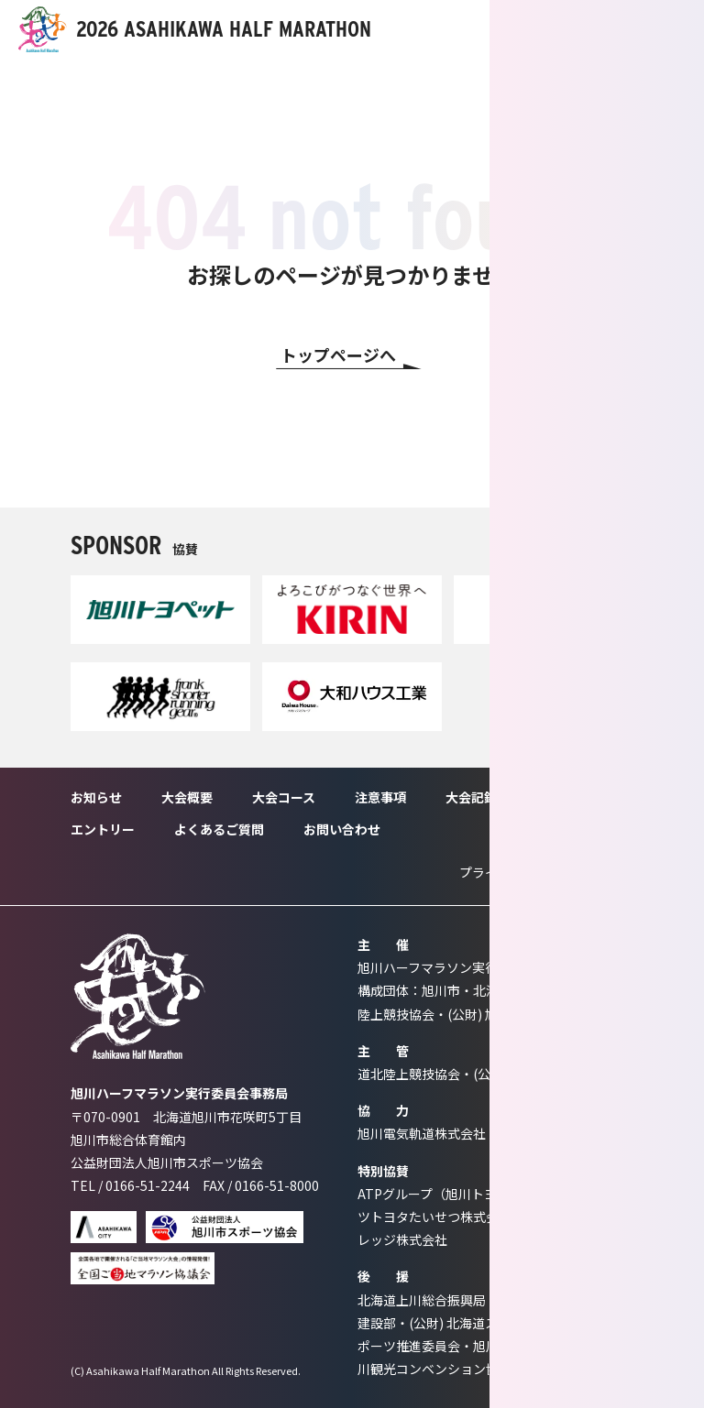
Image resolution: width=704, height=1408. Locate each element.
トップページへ (338, 354)
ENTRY (581, 29)
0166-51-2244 (147, 1185)
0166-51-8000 (277, 1185)
